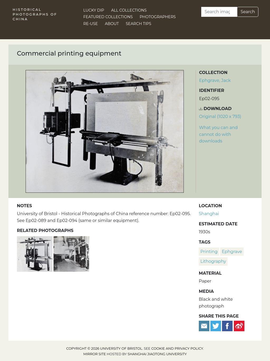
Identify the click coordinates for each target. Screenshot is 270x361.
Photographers (158, 16)
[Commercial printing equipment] (35, 253)
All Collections (129, 10)
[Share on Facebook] (227, 325)
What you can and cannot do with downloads (218, 134)
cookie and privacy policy (177, 348)
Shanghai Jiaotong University (157, 354)
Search (247, 11)
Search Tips (138, 23)
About (112, 23)
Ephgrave (232, 251)
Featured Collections (108, 16)
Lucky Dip (93, 10)
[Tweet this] (216, 325)
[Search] (219, 12)
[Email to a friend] (204, 325)
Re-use (90, 23)
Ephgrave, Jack (215, 80)
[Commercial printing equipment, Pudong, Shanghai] (71, 253)
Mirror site (94, 354)
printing (209, 251)
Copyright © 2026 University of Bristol (104, 348)
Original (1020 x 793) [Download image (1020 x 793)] (220, 116)
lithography (213, 261)
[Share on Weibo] (239, 325)
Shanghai (209, 213)
